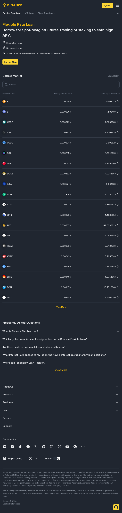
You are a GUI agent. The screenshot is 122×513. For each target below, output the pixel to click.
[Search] (63, 84)
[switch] (56, 458)
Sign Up (107, 5)
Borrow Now (10, 61)
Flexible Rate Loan (11, 13)
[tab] (11, 13)
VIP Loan (29, 13)
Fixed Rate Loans (46, 13)
